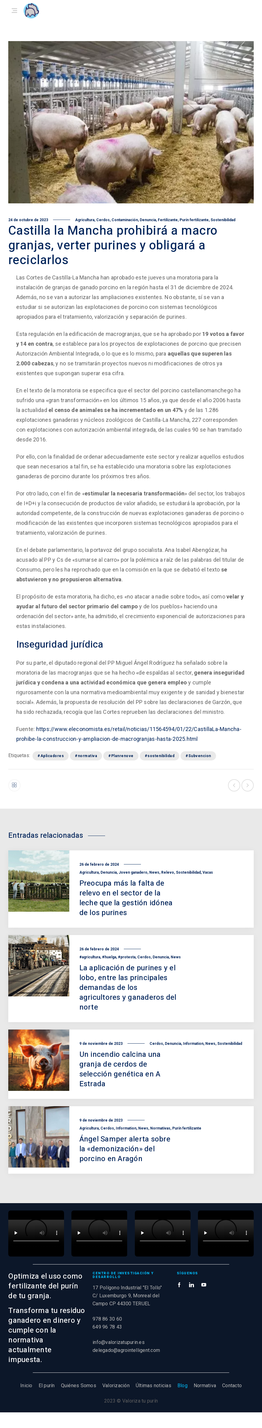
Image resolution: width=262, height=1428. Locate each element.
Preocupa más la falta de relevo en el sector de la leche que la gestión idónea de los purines (126, 898)
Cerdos (103, 220)
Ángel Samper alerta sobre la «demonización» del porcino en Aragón (124, 1149)
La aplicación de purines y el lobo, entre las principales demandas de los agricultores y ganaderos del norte (128, 988)
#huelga (109, 957)
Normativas (160, 1128)
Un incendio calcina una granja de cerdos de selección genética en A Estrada (120, 1069)
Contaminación (125, 220)
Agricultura (84, 220)
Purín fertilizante (194, 220)
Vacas (208, 872)
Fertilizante (168, 220)
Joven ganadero (133, 872)
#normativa (86, 756)
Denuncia (148, 220)
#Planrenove (121, 756)
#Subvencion (198, 756)
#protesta (126, 957)
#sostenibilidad (160, 756)
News (154, 872)
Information (193, 1043)
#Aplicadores (50, 756)
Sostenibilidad (223, 220)
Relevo (167, 872)
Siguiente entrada (247, 785)
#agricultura (89, 957)
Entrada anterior (234, 785)
